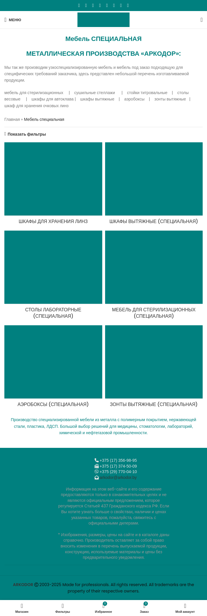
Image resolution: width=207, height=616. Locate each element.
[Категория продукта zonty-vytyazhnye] (154, 368)
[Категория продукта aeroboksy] (53, 368)
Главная (12, 119)
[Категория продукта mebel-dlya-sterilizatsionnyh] (154, 276)
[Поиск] (202, 20)
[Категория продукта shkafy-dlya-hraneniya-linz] (53, 185)
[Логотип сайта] (103, 19)
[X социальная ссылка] (86, 5)
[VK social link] (114, 5)
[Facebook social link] (79, 5)
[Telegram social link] (121, 5)
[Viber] (128, 5)
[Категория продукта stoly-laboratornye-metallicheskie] (53, 276)
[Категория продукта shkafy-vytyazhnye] (154, 185)
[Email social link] (93, 5)
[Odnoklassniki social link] (100, 5)
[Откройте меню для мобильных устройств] (12, 20)
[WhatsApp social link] (107, 5)
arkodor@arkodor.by (118, 477)
